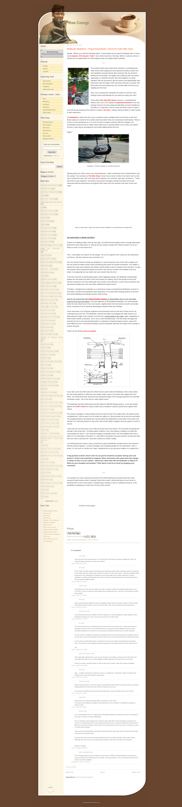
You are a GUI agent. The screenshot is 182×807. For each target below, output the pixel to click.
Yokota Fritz (82, 681)
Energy (56, 296)
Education (45, 365)
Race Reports (46, 104)
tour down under (48, 493)
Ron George (78, 22)
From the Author (47, 286)
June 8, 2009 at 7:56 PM (78, 607)
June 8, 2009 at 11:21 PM (79, 619)
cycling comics (47, 310)
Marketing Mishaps (48, 300)
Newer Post (136, 772)
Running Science (47, 235)
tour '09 (44, 490)
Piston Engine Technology (51, 534)
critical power (47, 462)
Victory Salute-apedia (49, 448)
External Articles (48, 214)
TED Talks (46, 536)
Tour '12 (44, 430)
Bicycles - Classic (48, 269)
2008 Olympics (46, 330)
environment (46, 327)
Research (45, 245)
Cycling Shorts (47, 238)
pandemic (57, 396)
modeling (44, 483)
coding (44, 459)
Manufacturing (47, 231)
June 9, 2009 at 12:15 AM (79, 677)
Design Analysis (47, 258)
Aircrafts (45, 358)
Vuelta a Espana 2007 (49, 385)
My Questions (46, 241)
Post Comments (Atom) (84, 777)
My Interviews (46, 127)
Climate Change (47, 112)
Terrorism (51, 382)
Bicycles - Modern (48, 199)
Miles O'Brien (47, 525)
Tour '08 (53, 306)
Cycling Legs (46, 413)
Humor (43, 195)
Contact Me (45, 71)
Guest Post (45, 372)
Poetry (44, 98)
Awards (57, 406)
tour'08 (44, 496)
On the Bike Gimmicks (49, 423)
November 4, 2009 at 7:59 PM (80, 762)
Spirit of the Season (85, 653)
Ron (80, 567)
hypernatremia (47, 476)
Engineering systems (49, 317)
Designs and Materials (79, 539)
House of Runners (47, 124)
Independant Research (48, 138)
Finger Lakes (46, 368)
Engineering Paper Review (49, 109)
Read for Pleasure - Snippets (51, 249)
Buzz (57, 293)
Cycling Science (47, 313)
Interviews (45, 265)
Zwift (43, 389)
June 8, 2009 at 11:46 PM (79, 665)
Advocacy (45, 255)
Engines (57, 413)
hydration (45, 472)
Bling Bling (45, 262)
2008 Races (55, 283)
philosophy (45, 399)
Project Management (48, 83)
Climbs (43, 276)
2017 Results (46, 406)
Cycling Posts (46, 86)
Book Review (46, 361)
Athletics (56, 245)
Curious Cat (47, 513)
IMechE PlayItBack (49, 522)
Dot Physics (47, 518)
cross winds (46, 466)
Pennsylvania (46, 375)
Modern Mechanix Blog (50, 529)
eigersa (81, 585)
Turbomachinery (47, 81)
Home (102, 772)
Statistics (45, 347)
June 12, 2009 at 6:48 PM (79, 748)
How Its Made (46, 221)
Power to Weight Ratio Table (51, 338)
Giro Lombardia (47, 416)
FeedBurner (56, 155)
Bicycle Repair (46, 293)
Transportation (47, 324)
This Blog (45, 66)
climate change (47, 354)
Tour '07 (44, 283)
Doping (56, 262)
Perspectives (46, 188)
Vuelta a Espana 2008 (49, 351)
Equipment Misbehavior (50, 192)
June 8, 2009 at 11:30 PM (79, 649)
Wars (43, 455)
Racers (44, 224)
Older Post (69, 772)
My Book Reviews (47, 130)
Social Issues (46, 344)
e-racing (57, 466)
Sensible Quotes (47, 279)
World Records (54, 455)
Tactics (44, 306)
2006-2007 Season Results (50, 402)
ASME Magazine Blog (50, 511)
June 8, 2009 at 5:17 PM (78, 563)
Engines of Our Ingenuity (51, 520)
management (46, 479)
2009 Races (45, 334)
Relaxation (45, 426)
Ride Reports (46, 107)
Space (55, 426)
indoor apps (46, 396)
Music (43, 303)
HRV (57, 416)
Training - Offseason (49, 433)
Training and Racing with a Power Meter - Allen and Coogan (51, 438)
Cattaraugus (46, 272)
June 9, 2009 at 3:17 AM (78, 693)
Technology (46, 296)
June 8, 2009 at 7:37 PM (78, 595)
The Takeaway (47, 541)
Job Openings (51, 419)
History (44, 217)
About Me (45, 68)
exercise (44, 469)
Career (57, 361)
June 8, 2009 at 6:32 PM (78, 581)
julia (58, 476)
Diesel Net (46, 515)
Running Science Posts (48, 89)
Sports (51, 303)
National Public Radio (50, 532)
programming (46, 486)
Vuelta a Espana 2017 (49, 452)
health (53, 469)
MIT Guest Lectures (49, 527)
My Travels (45, 133)
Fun (42, 207)
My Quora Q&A (47, 136)
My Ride (56, 372)
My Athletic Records (48, 122)
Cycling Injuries (47, 228)
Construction (46, 409)
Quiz (42, 382)
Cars (54, 334)
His (42, 419)
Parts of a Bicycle (92, 539)
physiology (55, 483)
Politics (54, 378)
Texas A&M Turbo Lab (50, 539)
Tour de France (47, 320)
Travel (43, 445)
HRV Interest (46, 101)
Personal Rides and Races (51, 202)
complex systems (48, 392)
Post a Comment (71, 767)
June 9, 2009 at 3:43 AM (78, 707)
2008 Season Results (49, 289)
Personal (45, 378)
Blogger (55, 501)
